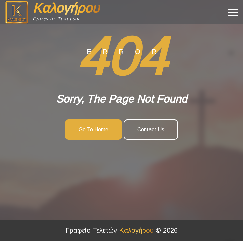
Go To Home (93, 129)
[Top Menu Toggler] (233, 12)
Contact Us (150, 129)
